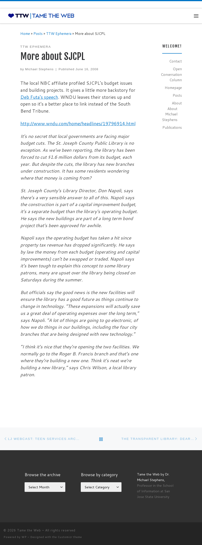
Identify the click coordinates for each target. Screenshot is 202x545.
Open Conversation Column (171, 74)
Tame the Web (29, 530)
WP (24, 537)
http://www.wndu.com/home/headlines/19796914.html (78, 123)
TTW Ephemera (58, 33)
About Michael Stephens (169, 114)
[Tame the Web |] (41, 15)
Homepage (173, 87)
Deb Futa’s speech (39, 97)
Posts (38, 33)
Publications (172, 127)
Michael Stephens (39, 69)
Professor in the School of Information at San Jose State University (155, 491)
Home (25, 33)
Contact (175, 61)
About (177, 103)
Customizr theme (70, 537)
